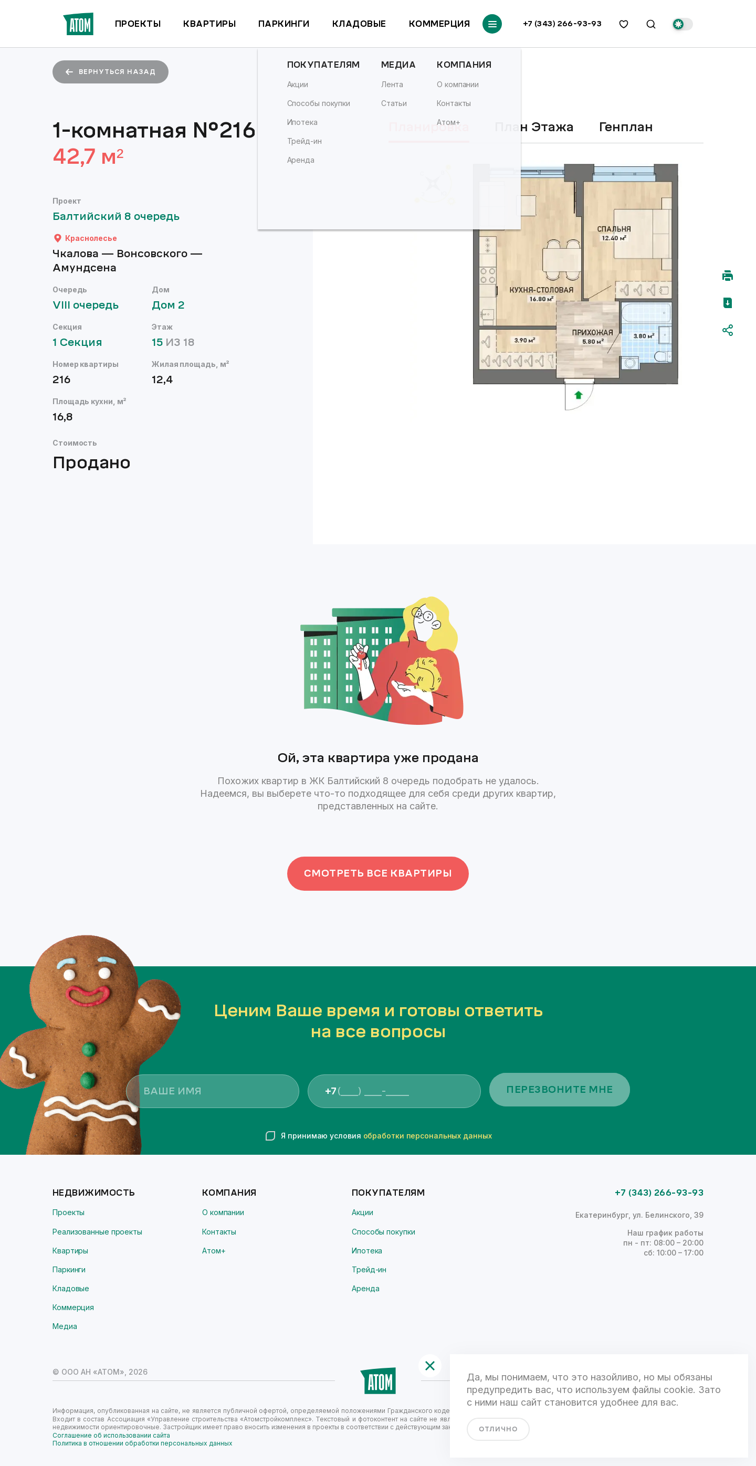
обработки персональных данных (427, 1135)
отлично (498, 1429)
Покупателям (388, 1193)
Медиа (64, 1326)
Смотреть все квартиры (378, 873)
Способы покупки (383, 1231)
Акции (362, 1212)
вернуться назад (110, 72)
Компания (229, 1193)
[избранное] (624, 24)
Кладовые (359, 24)
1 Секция (82, 342)
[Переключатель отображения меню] (492, 24)
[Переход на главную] (78, 24)
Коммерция (439, 24)
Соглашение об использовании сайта (111, 1435)
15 (178, 342)
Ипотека (367, 1250)
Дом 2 (173, 305)
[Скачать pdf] (727, 302)
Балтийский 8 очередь (121, 216)
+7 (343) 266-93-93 (562, 24)
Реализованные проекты (97, 1231)
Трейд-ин (369, 1269)
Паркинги (284, 24)
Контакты (219, 1231)
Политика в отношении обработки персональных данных (142, 1443)
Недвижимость (93, 1193)
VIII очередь (90, 305)
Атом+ (214, 1250)
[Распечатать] (727, 275)
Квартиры (209, 24)
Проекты (138, 24)
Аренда (365, 1288)
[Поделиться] (727, 330)
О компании (223, 1212)
